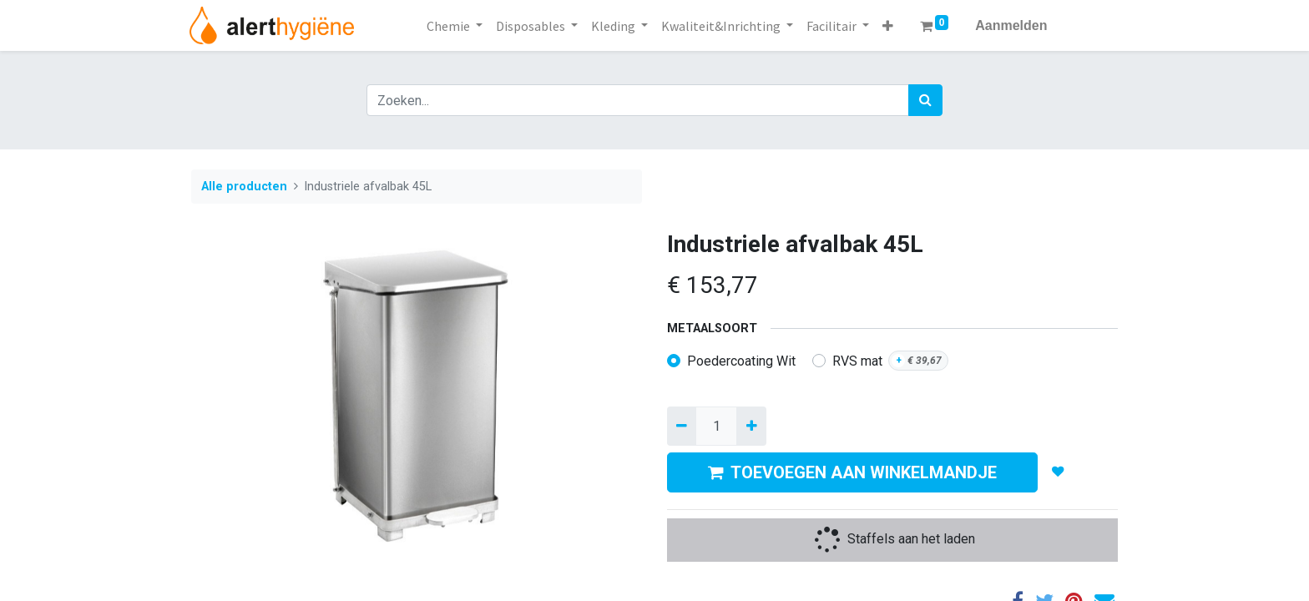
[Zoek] (925, 100)
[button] (888, 26)
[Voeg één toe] (751, 426)
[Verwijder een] (681, 426)
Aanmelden (1011, 25)
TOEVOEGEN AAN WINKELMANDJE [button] (852, 472)
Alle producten (244, 186)
